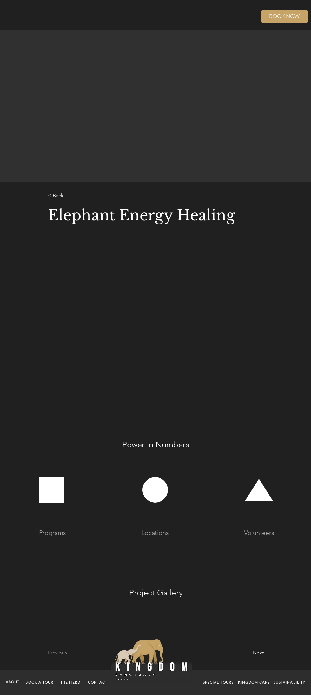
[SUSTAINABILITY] (290, 682)
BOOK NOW (284, 16)
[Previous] (73, 652)
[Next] (242, 652)
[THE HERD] (70, 682)
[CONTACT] (98, 682)
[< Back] (69, 195)
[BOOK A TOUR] (40, 682)
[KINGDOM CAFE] (254, 682)
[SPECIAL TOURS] (219, 682)
